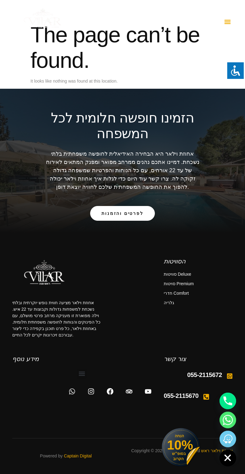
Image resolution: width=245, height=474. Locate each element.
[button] (228, 22)
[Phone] (228, 401)
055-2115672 (204, 374)
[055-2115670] (206, 397)
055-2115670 (181, 395)
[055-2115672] (230, 376)
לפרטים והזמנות (122, 213)
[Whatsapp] (228, 420)
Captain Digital (78, 455)
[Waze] (228, 439)
